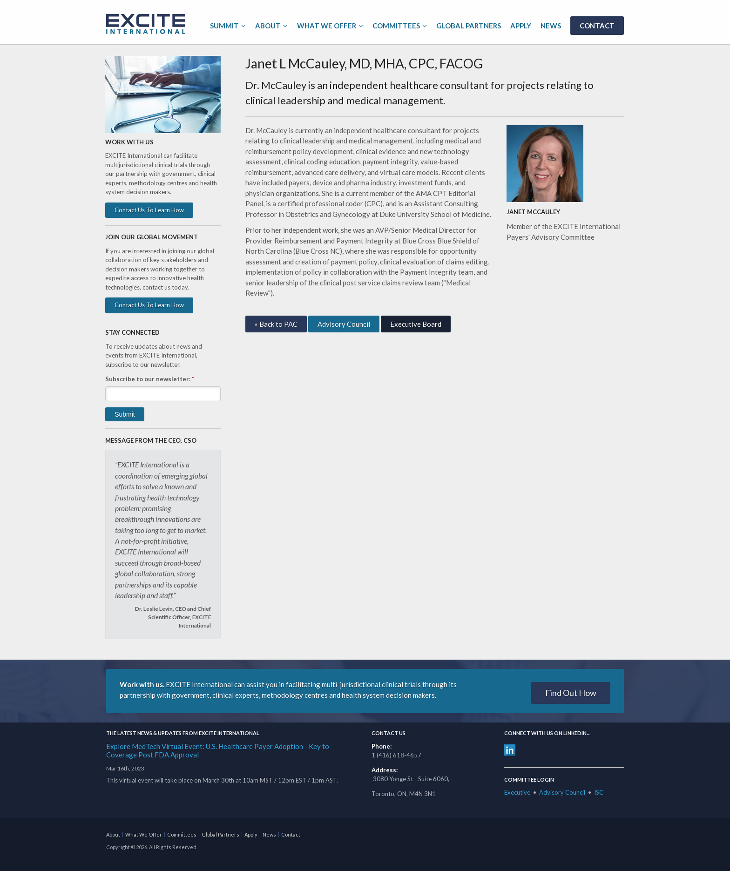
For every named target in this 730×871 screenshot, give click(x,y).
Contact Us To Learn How (149, 210)
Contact (597, 25)
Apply (520, 25)
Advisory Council (344, 324)
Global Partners (468, 25)
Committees (396, 25)
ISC (598, 792)
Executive (517, 792)
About (268, 25)
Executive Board (415, 324)
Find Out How (570, 693)
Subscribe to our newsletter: (149, 379)
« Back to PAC (276, 324)
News (551, 25)
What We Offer (326, 25)
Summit (224, 25)
